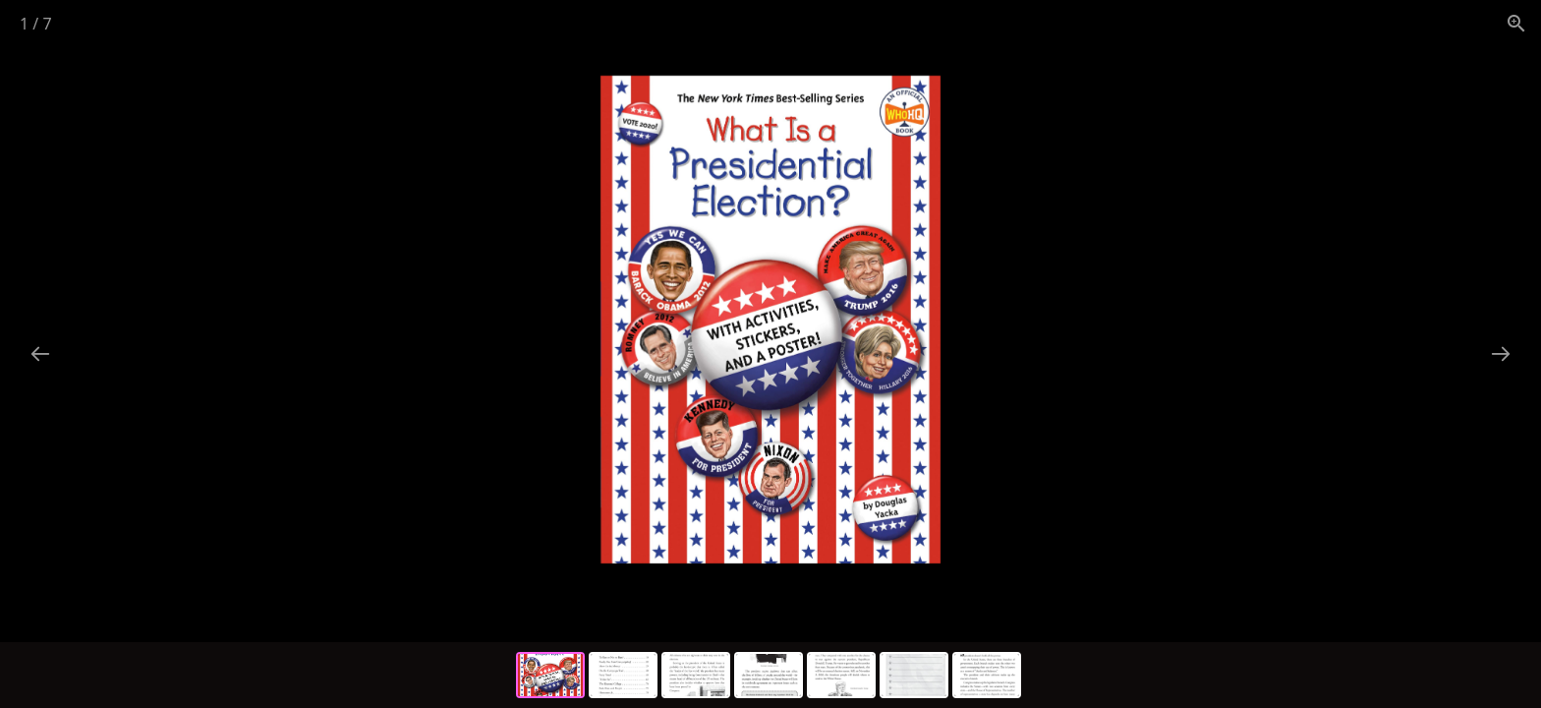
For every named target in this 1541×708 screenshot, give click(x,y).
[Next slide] (1500, 353)
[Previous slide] (40, 353)
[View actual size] (1516, 23)
